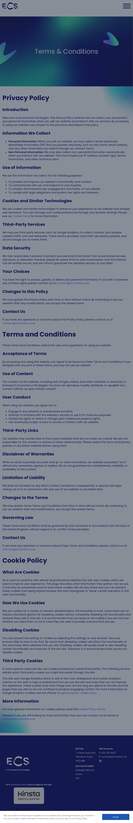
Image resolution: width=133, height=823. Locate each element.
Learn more (26, 818)
